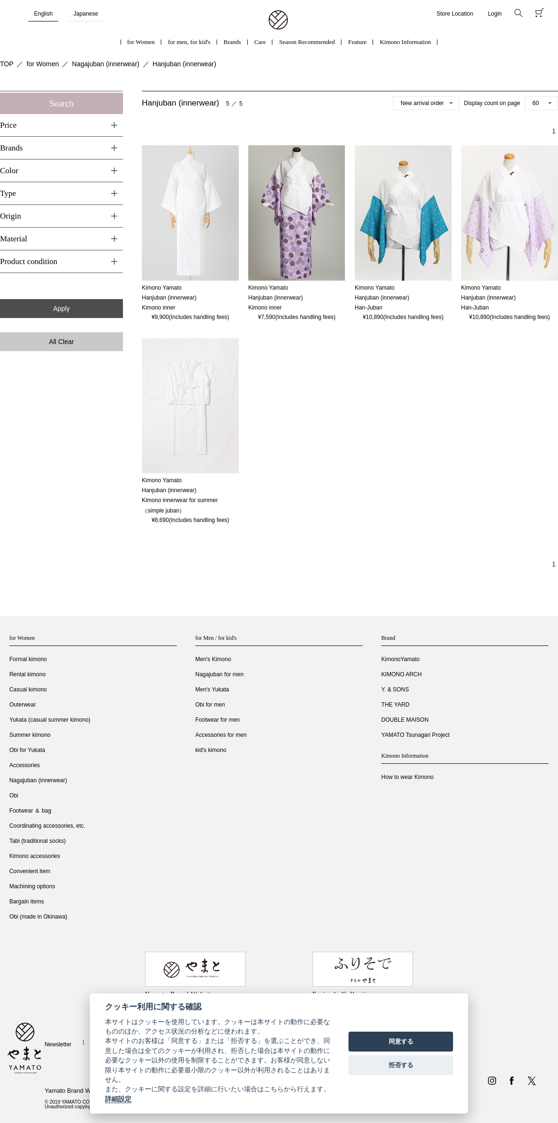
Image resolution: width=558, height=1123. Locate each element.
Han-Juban (369, 307)
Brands (232, 41)
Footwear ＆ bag (30, 810)
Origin (10, 216)
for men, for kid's (189, 41)
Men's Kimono (213, 659)
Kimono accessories (34, 856)
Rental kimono (27, 674)
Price (8, 125)
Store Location (454, 13)
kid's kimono (211, 750)
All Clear (61, 341)
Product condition (28, 261)
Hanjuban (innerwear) (185, 64)
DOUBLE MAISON (404, 719)
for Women (141, 41)
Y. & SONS (395, 689)
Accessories (24, 765)
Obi (13, 795)
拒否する (401, 1065)
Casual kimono (28, 689)
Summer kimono (30, 735)
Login (495, 13)
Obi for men (210, 704)
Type (8, 193)
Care (260, 41)
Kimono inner (158, 307)
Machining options (32, 886)
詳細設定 (118, 1099)
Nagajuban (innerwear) (105, 64)
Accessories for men (221, 735)
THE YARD (395, 704)
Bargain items (26, 901)
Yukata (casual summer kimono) (49, 719)
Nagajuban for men (219, 674)
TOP (7, 64)
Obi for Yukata (27, 750)
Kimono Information (405, 41)
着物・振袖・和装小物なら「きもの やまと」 (278, 20)
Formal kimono (28, 659)
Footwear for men (217, 719)
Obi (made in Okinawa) (38, 916)
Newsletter (57, 1044)
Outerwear (22, 704)
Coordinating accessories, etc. (47, 825)
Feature (357, 41)
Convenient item (30, 871)
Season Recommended (307, 41)
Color (9, 170)
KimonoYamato (400, 659)
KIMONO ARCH (401, 674)
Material (13, 238)
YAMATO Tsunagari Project (415, 735)
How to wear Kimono (407, 777)
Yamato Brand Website (75, 1090)
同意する (401, 1041)
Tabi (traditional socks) (37, 841)
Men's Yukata (212, 689)
